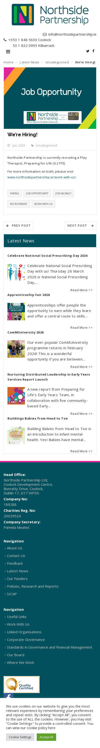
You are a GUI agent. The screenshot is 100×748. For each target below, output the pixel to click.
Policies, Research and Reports (33, 586)
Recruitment (18, 204)
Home (8, 62)
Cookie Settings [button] (20, 737)
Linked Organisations (24, 631)
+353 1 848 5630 (22, 39)
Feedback (15, 563)
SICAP (12, 593)
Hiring (14, 193)
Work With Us (18, 624)
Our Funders (17, 578)
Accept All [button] (46, 737)
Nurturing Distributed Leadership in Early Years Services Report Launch (48, 377)
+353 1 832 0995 (22, 45)
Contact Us (16, 555)
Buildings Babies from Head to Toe (37, 418)
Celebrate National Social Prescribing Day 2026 (47, 255)
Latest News (29, 62)
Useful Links (17, 616)
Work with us (43, 204)
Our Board (15, 654)
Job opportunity (37, 193)
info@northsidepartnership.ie (72, 34)
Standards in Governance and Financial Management (49, 647)
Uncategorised (57, 62)
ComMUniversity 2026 (25, 332)
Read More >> (82, 290)
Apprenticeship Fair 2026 (28, 295)
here (51, 727)
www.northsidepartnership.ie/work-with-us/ (41, 177)
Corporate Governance (26, 639)
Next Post (80, 225)
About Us (14, 548)
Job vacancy (63, 193)
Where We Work (20, 662)
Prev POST (18, 225)
